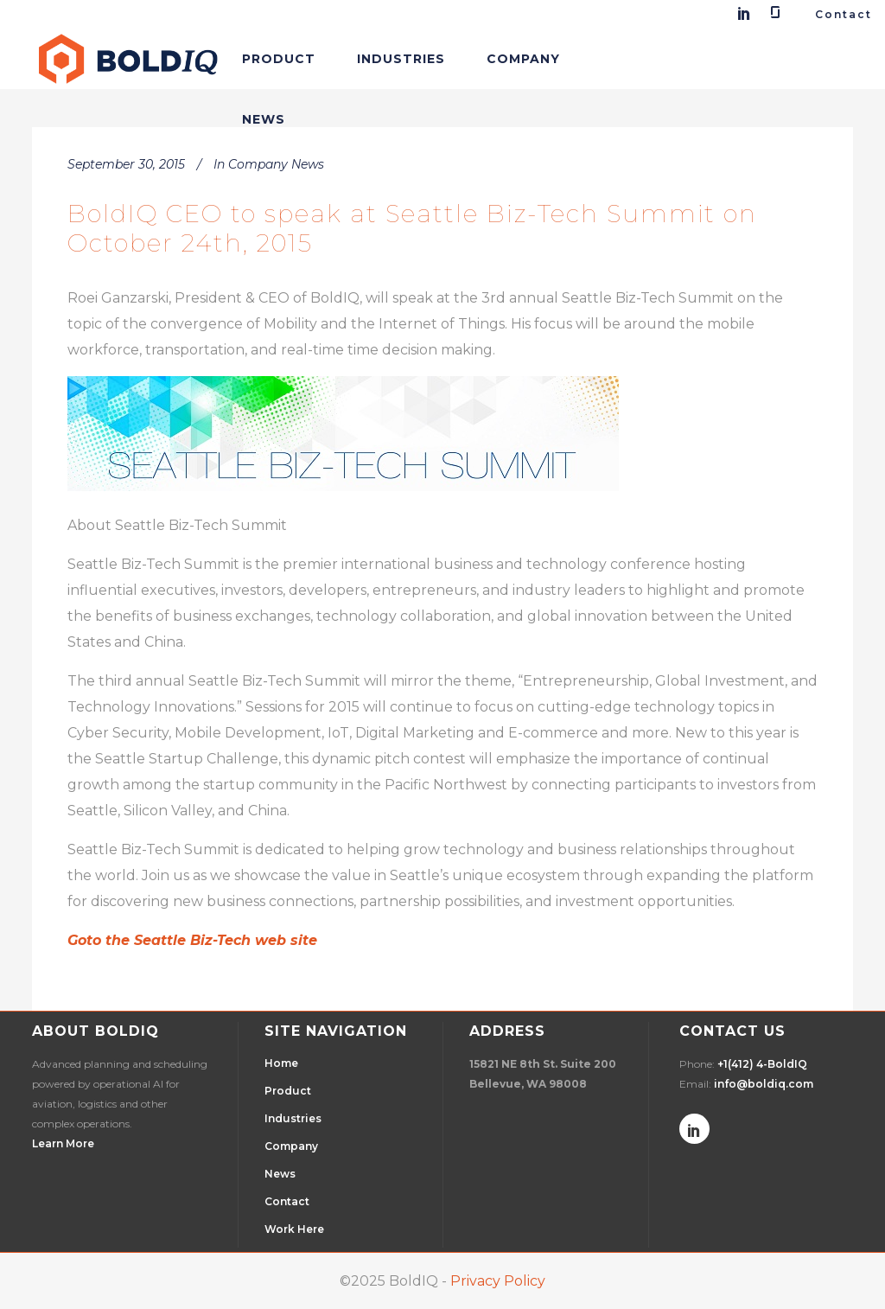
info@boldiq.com (763, 1083)
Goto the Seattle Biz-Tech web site (192, 940)
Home (281, 1063)
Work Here (294, 1229)
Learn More (63, 1143)
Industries (293, 1118)
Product (287, 1090)
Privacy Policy (497, 1281)
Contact (843, 14)
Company (291, 1146)
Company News (276, 164)
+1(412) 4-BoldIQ (762, 1063)
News (280, 1173)
